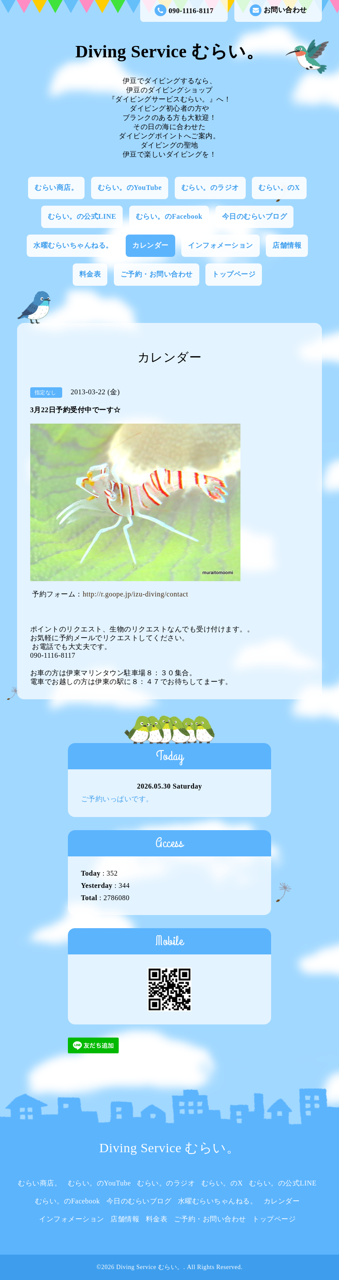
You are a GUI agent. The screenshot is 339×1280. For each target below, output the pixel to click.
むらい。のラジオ (210, 187)
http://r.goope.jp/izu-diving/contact (135, 594)
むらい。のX (279, 187)
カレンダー (150, 245)
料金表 (90, 274)
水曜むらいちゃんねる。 (73, 245)
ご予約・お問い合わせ (156, 274)
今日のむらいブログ (254, 216)
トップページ (233, 274)
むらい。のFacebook (169, 216)
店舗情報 (286, 245)
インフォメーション (220, 245)
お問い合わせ (278, 10)
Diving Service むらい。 (169, 51)
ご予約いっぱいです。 (117, 799)
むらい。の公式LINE (82, 216)
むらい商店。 (56, 187)
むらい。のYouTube (130, 187)
